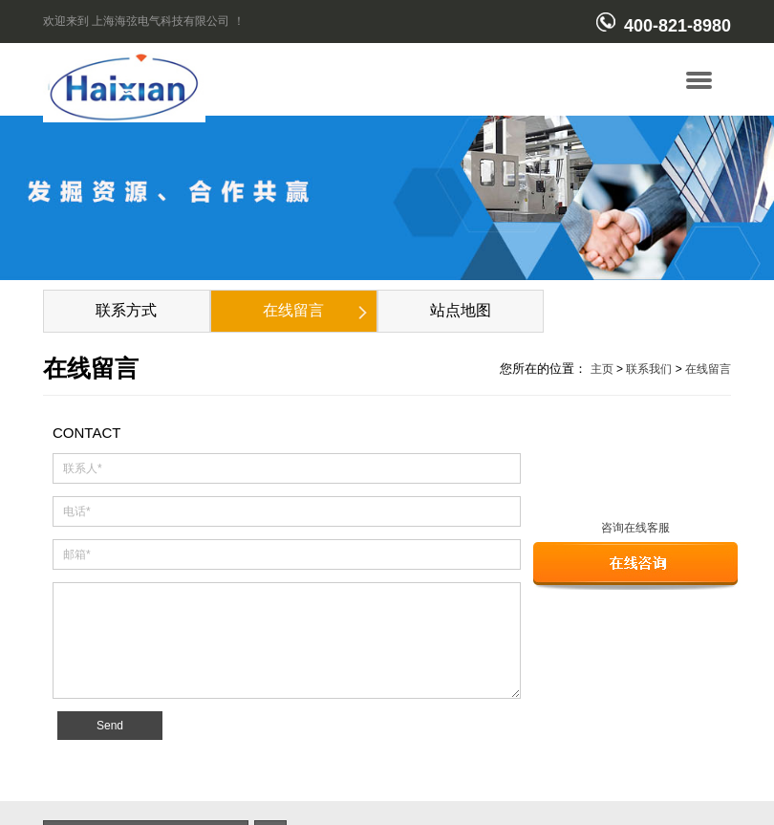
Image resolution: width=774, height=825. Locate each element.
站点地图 (460, 310)
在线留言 (293, 310)
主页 (602, 369)
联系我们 (649, 369)
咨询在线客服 (635, 527)
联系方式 (126, 310)
